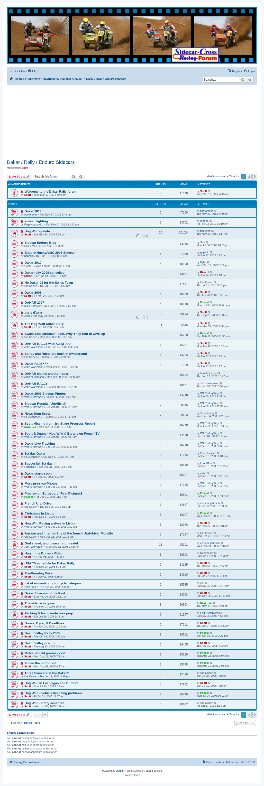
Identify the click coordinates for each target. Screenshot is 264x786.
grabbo (204, 220)
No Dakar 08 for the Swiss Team (49, 282)
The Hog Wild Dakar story (44, 324)
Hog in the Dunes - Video (44, 553)
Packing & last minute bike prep (49, 613)
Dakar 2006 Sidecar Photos (45, 393)
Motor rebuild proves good (45, 653)
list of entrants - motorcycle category (53, 583)
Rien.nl (28, 275)
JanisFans (30, 586)
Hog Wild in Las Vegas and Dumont (51, 683)
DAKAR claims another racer (46, 373)
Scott (25, 167)
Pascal (204, 302)
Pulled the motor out (40, 663)
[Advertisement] (135, 121)
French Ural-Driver (39, 503)
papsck (28, 255)
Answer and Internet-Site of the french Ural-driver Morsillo (69, 533)
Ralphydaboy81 (33, 224)
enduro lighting (36, 221)
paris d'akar (34, 312)
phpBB (119, 770)
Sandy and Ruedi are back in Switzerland (56, 354)
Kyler (203, 262)
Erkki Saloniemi (209, 612)
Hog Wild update (37, 231)
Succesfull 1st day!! (40, 463)
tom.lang (205, 230)
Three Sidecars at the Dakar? (47, 673)
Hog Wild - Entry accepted (44, 703)
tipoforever (30, 214)
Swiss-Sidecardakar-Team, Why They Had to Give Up (65, 334)
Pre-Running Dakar (39, 573)
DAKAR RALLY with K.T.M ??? (48, 344)
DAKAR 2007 (34, 302)
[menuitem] (32, 71)
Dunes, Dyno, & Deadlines (44, 623)
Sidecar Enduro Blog (40, 242)
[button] (254, 176)
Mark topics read (216, 176)
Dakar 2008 (33, 292)
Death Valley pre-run (40, 643)
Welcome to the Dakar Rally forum (51, 191)
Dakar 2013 (33, 211)
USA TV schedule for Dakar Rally (49, 563)
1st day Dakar (35, 453)
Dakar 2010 (33, 262)
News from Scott (37, 413)
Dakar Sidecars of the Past (45, 593)
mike (203, 473)
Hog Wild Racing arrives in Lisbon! (51, 523)
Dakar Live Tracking (40, 443)
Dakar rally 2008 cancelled (44, 272)
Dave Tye (30, 426)
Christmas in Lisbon (40, 513)
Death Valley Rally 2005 (42, 633)
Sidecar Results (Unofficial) (45, 403)
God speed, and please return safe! (51, 543)
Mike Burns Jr (32, 305)
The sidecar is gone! (40, 603)
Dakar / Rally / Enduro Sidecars (41, 162)
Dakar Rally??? (36, 363)
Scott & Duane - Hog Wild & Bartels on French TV (62, 433)
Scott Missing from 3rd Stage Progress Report (60, 423)
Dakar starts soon (38, 473)
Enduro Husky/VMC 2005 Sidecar (50, 252)
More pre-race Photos (41, 483)
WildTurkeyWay (33, 396)
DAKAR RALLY (36, 383)
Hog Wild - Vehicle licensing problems (53, 693)
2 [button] (249, 176)
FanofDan (30, 466)
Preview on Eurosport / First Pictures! (53, 493)
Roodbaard (206, 553)
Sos (26, 245)
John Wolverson (34, 347)
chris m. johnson (34, 376)
